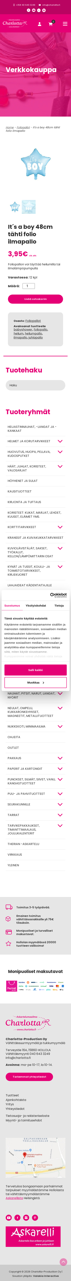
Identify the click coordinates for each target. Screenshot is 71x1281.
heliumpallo (33, 333)
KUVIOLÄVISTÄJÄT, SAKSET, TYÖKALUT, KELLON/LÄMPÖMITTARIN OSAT (30, 552)
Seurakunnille (19, 804)
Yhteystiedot (15, 1109)
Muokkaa (35, 682)
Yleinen (13, 865)
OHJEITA (14, 737)
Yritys (10, 1104)
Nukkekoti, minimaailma (26, 726)
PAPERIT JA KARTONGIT (25, 769)
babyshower (23, 329)
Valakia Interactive (46, 1276)
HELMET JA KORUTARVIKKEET (29, 441)
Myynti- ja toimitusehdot (24, 1120)
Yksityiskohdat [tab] (36, 605)
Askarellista (14, 1198)
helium (18, 333)
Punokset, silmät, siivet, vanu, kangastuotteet (31, 781)
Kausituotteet (20, 491)
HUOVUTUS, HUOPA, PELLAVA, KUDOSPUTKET (29, 454)
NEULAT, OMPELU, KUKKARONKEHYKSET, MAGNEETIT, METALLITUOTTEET (30, 712)
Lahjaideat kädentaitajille (30, 585)
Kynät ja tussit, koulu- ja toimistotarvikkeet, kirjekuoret (29, 570)
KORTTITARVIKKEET (22, 527)
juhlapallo (36, 337)
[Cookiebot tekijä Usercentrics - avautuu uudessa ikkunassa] (50, 595)
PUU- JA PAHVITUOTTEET (26, 794)
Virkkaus (15, 854)
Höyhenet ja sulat (23, 481)
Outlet (13, 748)
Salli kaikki (35, 670)
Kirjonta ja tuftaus (24, 502)
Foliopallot (33, 321)
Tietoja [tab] (59, 605)
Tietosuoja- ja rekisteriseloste (27, 1116)
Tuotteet (12, 1095)
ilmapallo (20, 337)
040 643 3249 (40, 1054)
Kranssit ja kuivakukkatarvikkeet (35, 537)
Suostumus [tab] (12, 605)
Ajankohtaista (16, 1100)
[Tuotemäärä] (29, 286)
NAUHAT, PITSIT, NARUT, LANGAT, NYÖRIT (31, 695)
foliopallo (40, 329)
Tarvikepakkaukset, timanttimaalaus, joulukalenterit (24, 829)
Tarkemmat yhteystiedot (29, 1077)
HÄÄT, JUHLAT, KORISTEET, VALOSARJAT (27, 468)
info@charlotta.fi (51, 4)
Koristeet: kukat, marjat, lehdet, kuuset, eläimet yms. (34, 514)
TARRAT (13, 815)
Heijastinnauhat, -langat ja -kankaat (32, 429)
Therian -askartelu (23, 844)
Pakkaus (14, 758)
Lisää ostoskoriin (35, 299)
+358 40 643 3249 (25, 4)
